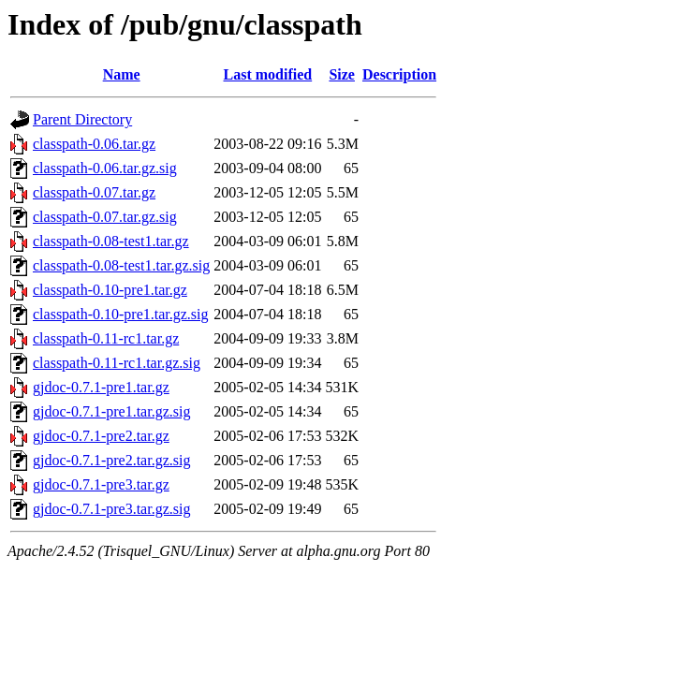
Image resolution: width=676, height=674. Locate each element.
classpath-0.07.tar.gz (94, 192)
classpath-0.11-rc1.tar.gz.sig (116, 363)
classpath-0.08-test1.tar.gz (111, 241)
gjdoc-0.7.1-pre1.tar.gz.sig (111, 411)
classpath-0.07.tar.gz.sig (105, 217)
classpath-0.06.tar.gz (94, 144)
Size (342, 74)
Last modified (268, 74)
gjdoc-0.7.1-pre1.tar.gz (101, 387)
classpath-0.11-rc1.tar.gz (106, 338)
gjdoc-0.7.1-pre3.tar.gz (101, 484)
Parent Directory (82, 119)
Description (399, 74)
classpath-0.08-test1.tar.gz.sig (121, 265)
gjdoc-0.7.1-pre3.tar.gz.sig (111, 509)
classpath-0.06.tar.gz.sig (105, 168)
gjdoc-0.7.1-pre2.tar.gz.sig (111, 460)
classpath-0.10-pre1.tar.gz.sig (121, 314)
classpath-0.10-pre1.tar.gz (110, 290)
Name (121, 74)
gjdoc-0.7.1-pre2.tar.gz (101, 436)
